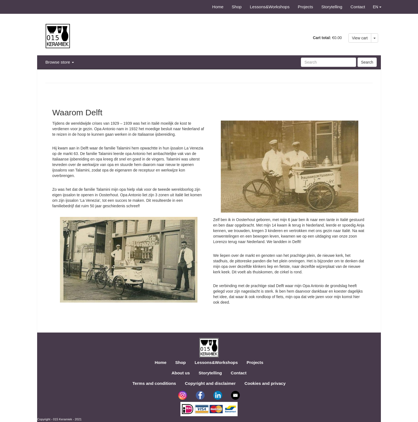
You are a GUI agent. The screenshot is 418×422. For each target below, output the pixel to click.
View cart (360, 38)
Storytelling (331, 6)
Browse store (59, 62)
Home (218, 6)
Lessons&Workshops (270, 6)
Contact (358, 6)
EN (377, 7)
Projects (305, 6)
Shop (237, 6)
